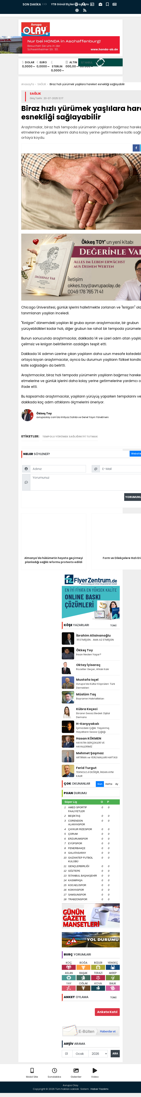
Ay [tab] (116, 784)
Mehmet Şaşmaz (90, 753)
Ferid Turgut (86, 768)
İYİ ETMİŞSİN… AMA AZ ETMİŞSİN (95, 640)
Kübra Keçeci (87, 709)
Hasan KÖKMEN (88, 738)
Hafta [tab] (108, 784)
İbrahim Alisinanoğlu (93, 635)
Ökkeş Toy (84, 650)
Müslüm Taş (86, 694)
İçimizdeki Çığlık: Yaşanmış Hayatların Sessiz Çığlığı (92, 730)
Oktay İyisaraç (88, 665)
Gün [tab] (99, 784)
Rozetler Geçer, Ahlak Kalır (92, 669)
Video (95, 1073)
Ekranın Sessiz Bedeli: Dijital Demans (93, 715)
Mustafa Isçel (87, 679)
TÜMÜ (113, 625)
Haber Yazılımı (99, 1089)
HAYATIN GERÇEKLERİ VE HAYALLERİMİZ (90, 744)
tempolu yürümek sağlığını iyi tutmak (70, 436)
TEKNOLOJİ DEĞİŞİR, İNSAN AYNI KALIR (95, 774)
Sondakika (54, 1073)
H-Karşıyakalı (87, 724)
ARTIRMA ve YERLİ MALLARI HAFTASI (96, 757)
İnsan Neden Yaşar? (88, 654)
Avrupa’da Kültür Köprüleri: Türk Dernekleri (95, 686)
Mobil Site (32, 1073)
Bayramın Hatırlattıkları (90, 698)
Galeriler (76, 1073)
